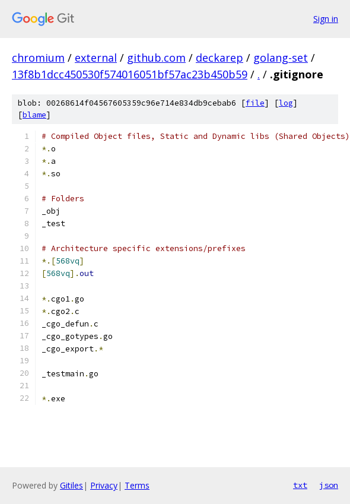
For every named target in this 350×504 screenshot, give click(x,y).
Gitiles (71, 485)
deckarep (219, 57)
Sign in (325, 18)
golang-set (280, 57)
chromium (38, 57)
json (328, 485)
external (96, 57)
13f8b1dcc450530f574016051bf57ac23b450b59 (129, 74)
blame (34, 115)
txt (300, 485)
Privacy (103, 485)
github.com (156, 57)
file (255, 103)
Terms (137, 485)
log (286, 103)
